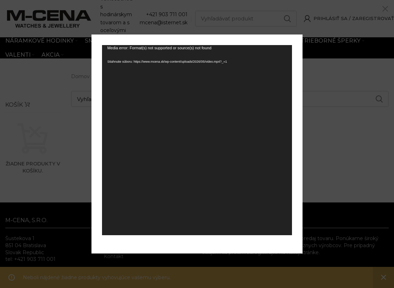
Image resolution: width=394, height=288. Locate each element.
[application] (197, 140)
